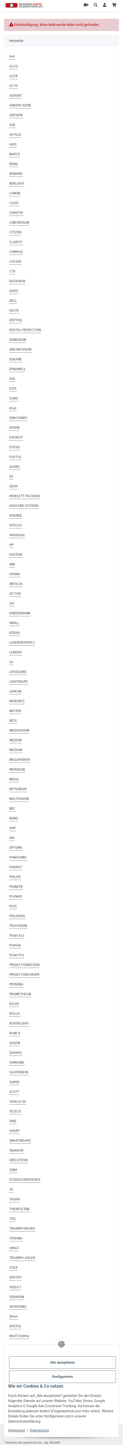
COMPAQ (16, 252)
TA (11, 1189)
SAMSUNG (16, 1062)
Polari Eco (16, 935)
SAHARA (15, 1053)
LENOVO (15, 652)
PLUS (13, 906)
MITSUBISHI (18, 789)
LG (11, 662)
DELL (13, 301)
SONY (13, 1170)
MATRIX (15, 711)
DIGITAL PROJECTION (25, 330)
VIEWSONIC (18, 1307)
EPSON (14, 428)
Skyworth (16, 1150)
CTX (12, 271)
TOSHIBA (16, 1238)
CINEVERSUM (19, 222)
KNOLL (14, 623)
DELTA (14, 310)
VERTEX (15, 1277)
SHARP (14, 1131)
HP (11, 545)
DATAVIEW (17, 281)
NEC (12, 808)
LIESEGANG (17, 672)
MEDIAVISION (19, 730)
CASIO (13, 203)
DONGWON (17, 340)
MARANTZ (17, 701)
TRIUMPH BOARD (22, 1228)
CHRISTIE (16, 213)
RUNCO (14, 1033)
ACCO (13, 66)
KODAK (14, 633)
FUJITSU (15, 457)
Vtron (13, 1316)
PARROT (15, 867)
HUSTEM (15, 555)
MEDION (15, 740)
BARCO (14, 154)
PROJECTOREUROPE (24, 975)
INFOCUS (15, 584)
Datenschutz (39, 1430)
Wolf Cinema (19, 1336)
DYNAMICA (17, 369)
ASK (12, 125)
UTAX (13, 1268)
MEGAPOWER (19, 760)
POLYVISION (18, 926)
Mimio (14, 779)
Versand (54, 1442)
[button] (95, 5)
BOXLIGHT (16, 183)
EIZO (12, 389)
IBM (12, 564)
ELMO (13, 398)
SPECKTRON (18, 1160)
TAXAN (14, 1199)
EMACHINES (18, 418)
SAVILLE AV (17, 1101)
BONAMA (16, 174)
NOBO (13, 818)
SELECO (15, 1111)
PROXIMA (16, 984)
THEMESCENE (19, 1209)
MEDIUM (15, 750)
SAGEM (14, 1043)
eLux (12, 408)
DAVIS (13, 291)
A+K (12, 56)
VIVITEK (15, 1326)
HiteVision (17, 535)
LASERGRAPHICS (22, 642)
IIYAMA (14, 574)
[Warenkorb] (114, 5)
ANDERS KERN (20, 105)
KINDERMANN (19, 613)
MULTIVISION (19, 799)
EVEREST (16, 437)
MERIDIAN (17, 769)
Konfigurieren (62, 1377)
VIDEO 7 (15, 1287)
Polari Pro (16, 955)
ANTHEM (16, 115)
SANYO (14, 1082)
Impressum (16, 1430)
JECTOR (15, 594)
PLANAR (15, 896)
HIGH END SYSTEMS (23, 506)
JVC (11, 603)
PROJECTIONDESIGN (24, 965)
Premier (15, 945)
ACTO (13, 86)
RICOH (14, 1004)
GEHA (13, 486)
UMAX (13, 1248)
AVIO (12, 144)
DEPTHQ (15, 320)
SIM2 (12, 1121)
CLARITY (15, 242)
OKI (11, 838)
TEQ (12, 1219)
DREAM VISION (20, 349)
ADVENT (15, 96)
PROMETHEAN (20, 994)
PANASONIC (18, 857)
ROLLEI (14, 1014)
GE (11, 476)
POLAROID (17, 916)
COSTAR (15, 262)
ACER (13, 76)
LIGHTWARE (18, 682)
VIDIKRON (16, 1297)
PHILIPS (15, 877)
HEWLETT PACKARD (24, 496)
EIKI (12, 379)
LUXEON (15, 691)
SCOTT (14, 1092)
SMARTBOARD (20, 1141)
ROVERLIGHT (19, 1023)
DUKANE (15, 359)
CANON (14, 193)
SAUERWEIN (18, 1072)
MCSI (13, 721)
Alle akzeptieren (62, 1362)
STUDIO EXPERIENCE (24, 1180)
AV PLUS (15, 135)
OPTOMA (16, 848)
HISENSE (15, 515)
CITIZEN (15, 232)
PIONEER (16, 887)
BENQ (13, 164)
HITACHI (15, 525)
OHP (12, 828)
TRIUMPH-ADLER (22, 1258)
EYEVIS (14, 447)
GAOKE (14, 467)
